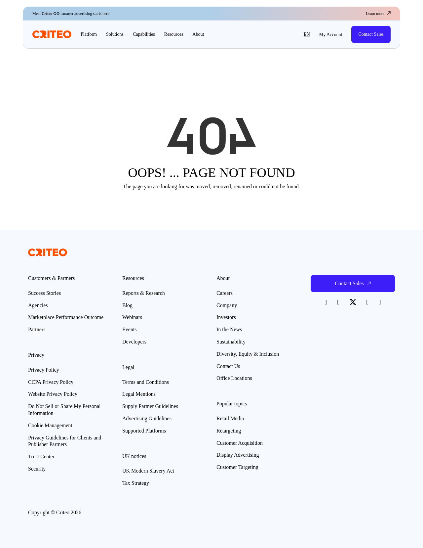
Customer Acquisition (239, 443)
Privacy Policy (43, 370)
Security (37, 469)
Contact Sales (371, 34)
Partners (36, 329)
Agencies (38, 305)
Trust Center (41, 456)
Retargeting (228, 431)
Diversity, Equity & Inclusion (247, 354)
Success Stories (44, 293)
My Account (330, 34)
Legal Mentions (139, 394)
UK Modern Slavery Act (148, 471)
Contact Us (228, 366)
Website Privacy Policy (52, 394)
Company (226, 305)
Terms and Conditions (145, 382)
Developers (134, 341)
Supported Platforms (144, 431)
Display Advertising (237, 455)
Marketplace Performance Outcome (65, 317)
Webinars (132, 317)
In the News (229, 329)
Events (129, 329)
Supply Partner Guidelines (150, 406)
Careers (224, 293)
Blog (127, 305)
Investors (226, 317)
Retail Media (230, 418)
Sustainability (231, 341)
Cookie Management (50, 425)
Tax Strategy (135, 483)
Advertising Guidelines (147, 418)
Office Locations (234, 378)
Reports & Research (143, 293)
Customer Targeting (237, 467)
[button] (291, 34)
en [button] (307, 34)
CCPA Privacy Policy (50, 382)
